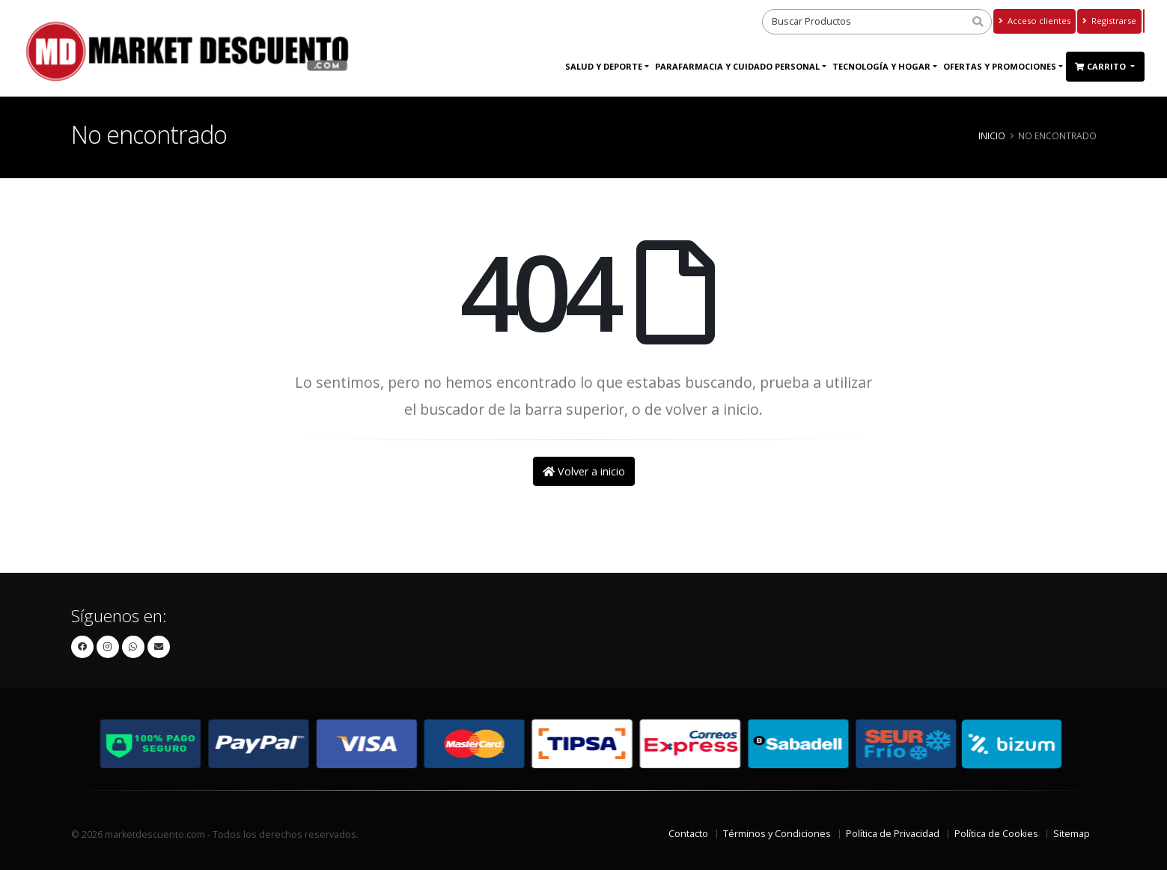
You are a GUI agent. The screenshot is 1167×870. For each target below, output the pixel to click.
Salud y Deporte (603, 66)
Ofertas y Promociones (999, 66)
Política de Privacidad (892, 833)
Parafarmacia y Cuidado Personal (737, 66)
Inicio (991, 136)
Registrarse (1109, 20)
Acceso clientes (1034, 20)
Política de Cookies (996, 833)
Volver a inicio (584, 471)
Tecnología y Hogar (881, 66)
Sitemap (1071, 833)
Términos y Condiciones (777, 833)
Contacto (688, 833)
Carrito (1101, 66)
